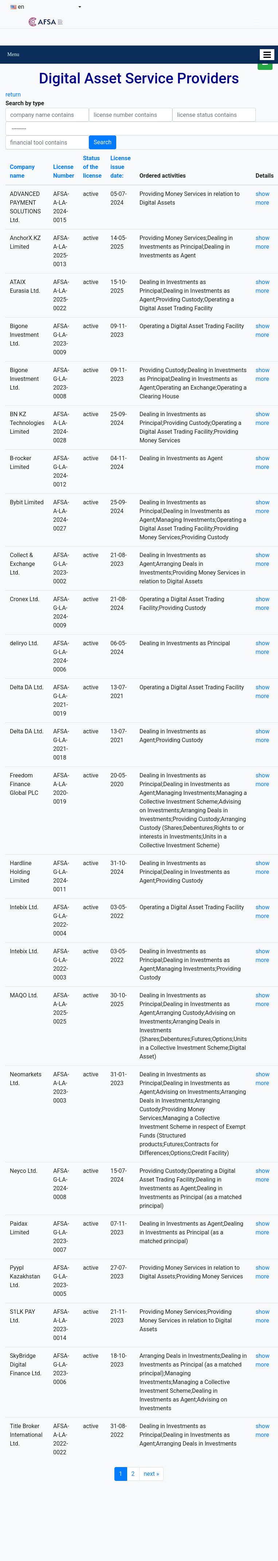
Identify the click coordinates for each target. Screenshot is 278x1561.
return (13, 94)
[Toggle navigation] (256, 21)
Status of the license (92, 167)
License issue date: (120, 167)
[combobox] (46, 7)
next (151, 1473)
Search (102, 142)
